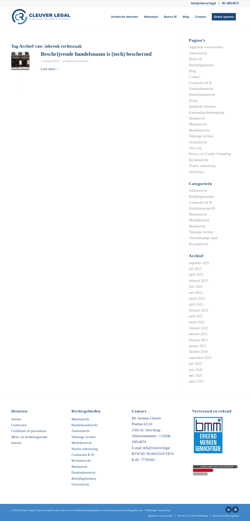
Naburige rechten (201, 136)
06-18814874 (230, 3)
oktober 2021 (198, 334)
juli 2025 (195, 269)
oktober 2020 (198, 352)
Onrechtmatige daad (203, 238)
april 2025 (196, 274)
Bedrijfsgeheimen (201, 65)
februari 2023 (198, 310)
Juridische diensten (202, 106)
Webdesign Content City (157, 510)
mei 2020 (195, 375)
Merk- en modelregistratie (29, 437)
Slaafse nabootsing (202, 166)
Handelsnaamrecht (77, 61)
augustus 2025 (199, 263)
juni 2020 (195, 369)
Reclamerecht (198, 160)
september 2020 (200, 358)
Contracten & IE (200, 83)
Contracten (19, 425)
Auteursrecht (198, 53)
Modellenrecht (199, 130)
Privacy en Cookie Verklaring (210, 154)
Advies (16, 419)
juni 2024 (195, 286)
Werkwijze (196, 172)
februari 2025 (198, 280)
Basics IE (195, 59)
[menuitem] (124, 17)
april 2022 (196, 316)
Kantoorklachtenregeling (206, 112)
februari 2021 (198, 340)
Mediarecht (197, 118)
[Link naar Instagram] (235, 509)
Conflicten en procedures (29, 431)
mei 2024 (195, 292)
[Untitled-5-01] (43, 17)
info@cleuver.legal (203, 3)
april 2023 (196, 304)
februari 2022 (198, 328)
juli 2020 (195, 363)
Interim (16, 443)
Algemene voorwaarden (206, 47)
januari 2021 (198, 346)
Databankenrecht (201, 89)
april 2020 (196, 381)
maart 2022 (197, 322)
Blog (192, 71)
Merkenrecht (198, 124)
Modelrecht (197, 226)
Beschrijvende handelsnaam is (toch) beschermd (96, 54)
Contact (194, 77)
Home (193, 100)
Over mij (195, 148)
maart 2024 (197, 298)
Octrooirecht (198, 142)
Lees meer (50, 69)
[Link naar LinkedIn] (228, 509)
